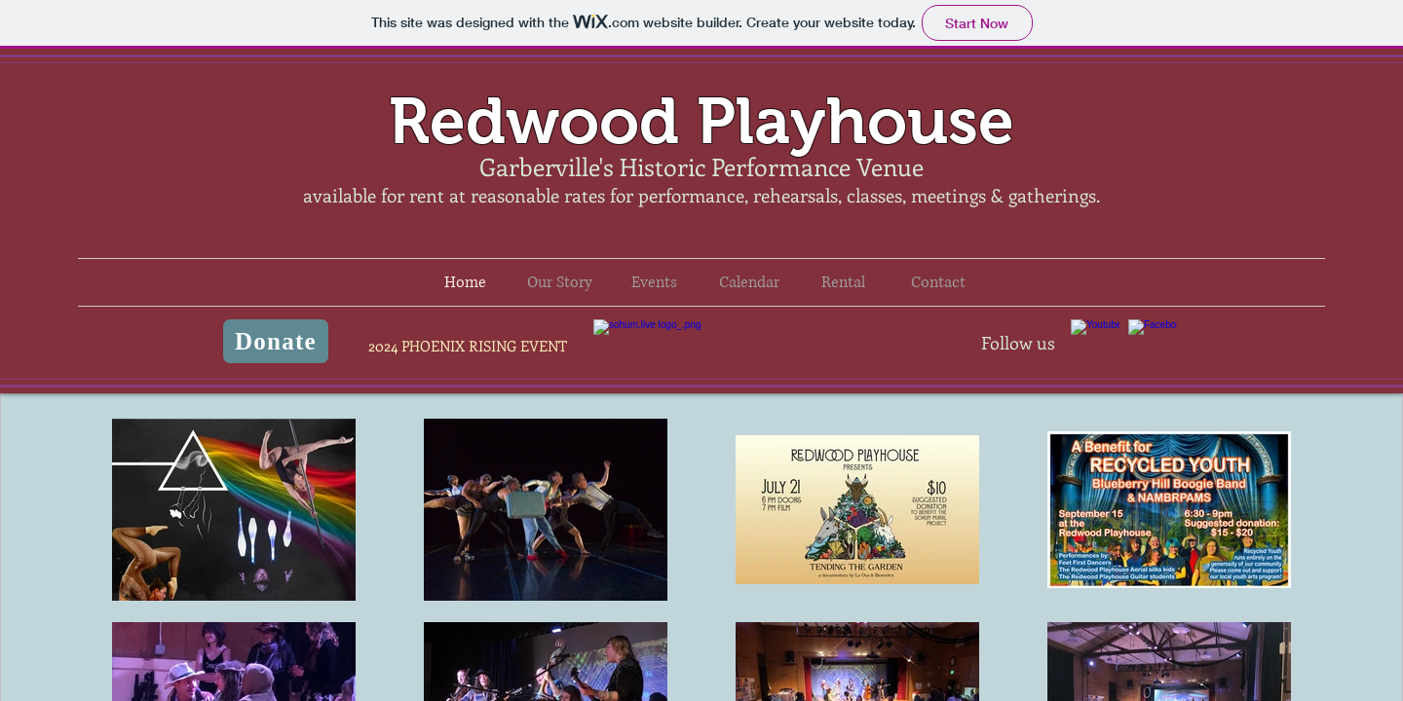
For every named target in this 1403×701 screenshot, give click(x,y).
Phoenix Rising (701, 350)
